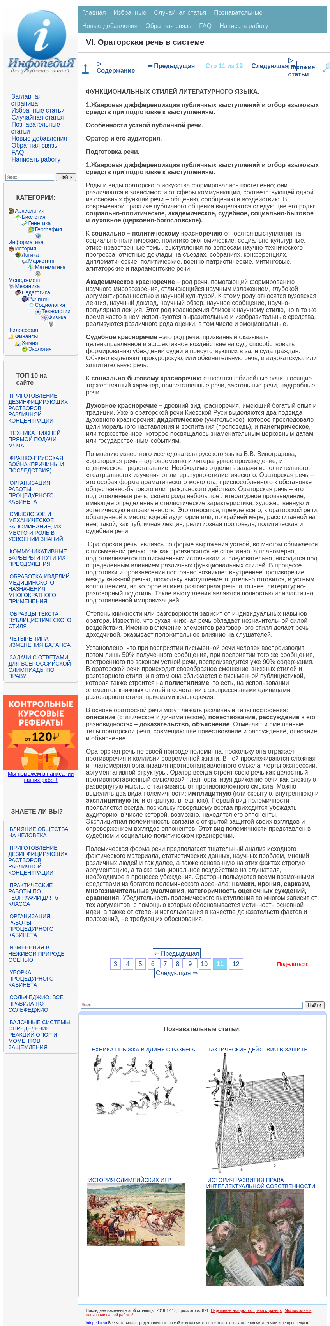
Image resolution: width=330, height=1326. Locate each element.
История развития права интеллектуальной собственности (260, 1183)
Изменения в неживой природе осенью (36, 953)
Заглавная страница (26, 100)
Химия (29, 343)
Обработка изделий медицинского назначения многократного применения (38, 588)
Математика (50, 267)
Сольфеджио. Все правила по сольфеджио (35, 1003)
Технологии (55, 311)
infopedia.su (96, 1323)
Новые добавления (39, 138)
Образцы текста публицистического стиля (39, 620)
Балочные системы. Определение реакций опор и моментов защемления (39, 1034)
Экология (39, 349)
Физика (57, 317)
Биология (33, 217)
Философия (23, 330)
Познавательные (238, 12)
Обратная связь (34, 145)
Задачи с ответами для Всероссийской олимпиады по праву (39, 666)
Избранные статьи (37, 110)
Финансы (26, 336)
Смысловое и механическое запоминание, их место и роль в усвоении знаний (35, 526)
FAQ (17, 152)
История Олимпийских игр (129, 1180)
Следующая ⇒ (273, 66)
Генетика (39, 223)
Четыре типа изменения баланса (39, 642)
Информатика (25, 242)
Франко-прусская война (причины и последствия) (36, 464)
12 (236, 964)
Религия (38, 299)
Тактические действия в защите (258, 1049)
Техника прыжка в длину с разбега (141, 1049)
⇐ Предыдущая (171, 66)
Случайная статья (37, 117)
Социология (50, 305)
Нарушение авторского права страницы (246, 1310)
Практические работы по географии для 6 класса (33, 894)
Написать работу (35, 159)
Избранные (130, 12)
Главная (94, 12)
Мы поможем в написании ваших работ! (41, 777)
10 (204, 964)
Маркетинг (41, 261)
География (48, 229)
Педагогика (35, 292)
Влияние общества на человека (38, 832)
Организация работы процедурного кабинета (30, 492)
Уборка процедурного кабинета (30, 978)
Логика (30, 255)
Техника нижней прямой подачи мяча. (34, 439)
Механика (27, 286)
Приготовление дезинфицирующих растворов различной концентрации (38, 408)
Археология (29, 211)
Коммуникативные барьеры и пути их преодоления (37, 557)
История (25, 248)
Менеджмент (24, 280)
